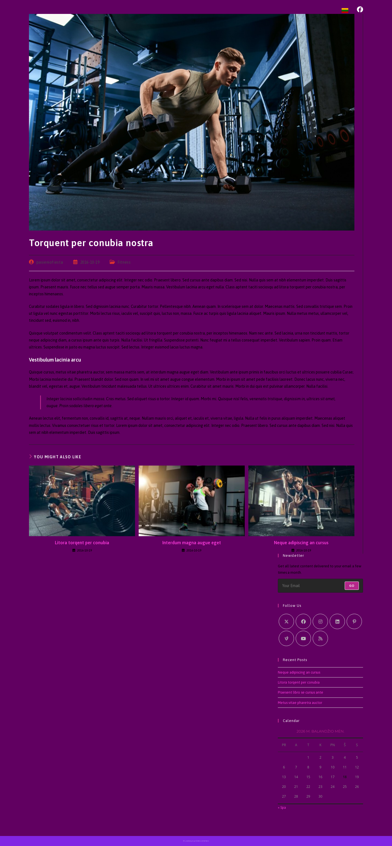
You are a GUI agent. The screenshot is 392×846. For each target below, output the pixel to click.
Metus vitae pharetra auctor (300, 703)
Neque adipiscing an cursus (301, 542)
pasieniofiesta (49, 262)
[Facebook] (303, 621)
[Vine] (286, 638)
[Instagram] (320, 621)
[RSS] (320, 638)
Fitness (124, 262)
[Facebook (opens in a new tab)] (360, 9)
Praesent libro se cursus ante (300, 692)
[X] (286, 621)
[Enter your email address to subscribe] (320, 586)
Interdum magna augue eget (191, 542)
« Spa (282, 807)
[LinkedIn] (337, 621)
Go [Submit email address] (351, 586)
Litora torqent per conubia (82, 542)
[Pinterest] (354, 621)
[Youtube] (303, 638)
